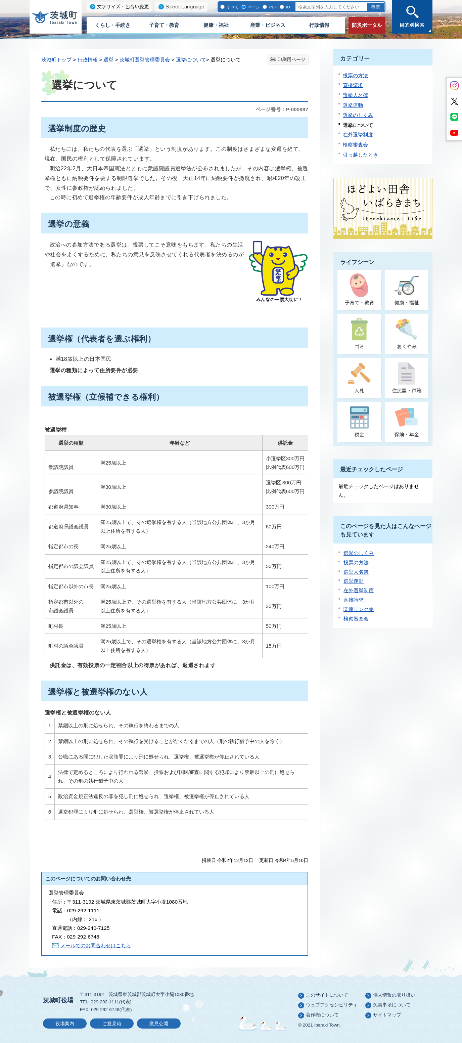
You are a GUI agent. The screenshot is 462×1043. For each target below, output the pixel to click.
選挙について (191, 59)
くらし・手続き (112, 25)
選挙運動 (353, 105)
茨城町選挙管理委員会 (145, 59)
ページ (253, 7)
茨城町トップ (56, 59)
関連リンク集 (358, 609)
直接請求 (353, 85)
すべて (232, 7)
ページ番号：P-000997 (282, 109)
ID (287, 7)
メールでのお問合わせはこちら (95, 945)
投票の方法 (355, 75)
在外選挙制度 (358, 134)
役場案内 (64, 1023)
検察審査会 (355, 144)
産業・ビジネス (267, 25)
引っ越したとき (360, 155)
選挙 (108, 59)
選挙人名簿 (355, 95)
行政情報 (319, 25)
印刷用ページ (291, 59)
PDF (272, 7)
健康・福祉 (216, 25)
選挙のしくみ (358, 115)
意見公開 (158, 1023)
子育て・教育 (164, 25)
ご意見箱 (111, 1023)
